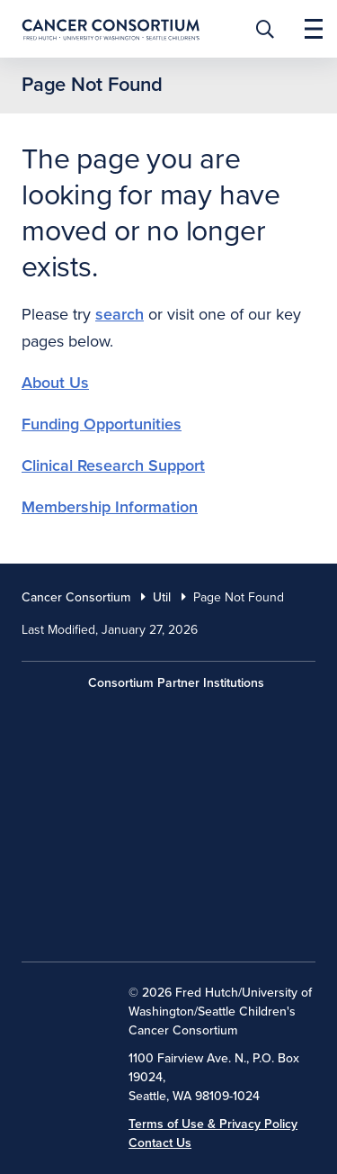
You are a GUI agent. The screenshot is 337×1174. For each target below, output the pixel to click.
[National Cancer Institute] (68, 1006)
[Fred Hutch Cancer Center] (168, 724)
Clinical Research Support (113, 465)
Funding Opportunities (102, 424)
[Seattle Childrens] (168, 910)
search (119, 314)
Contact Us (160, 1143)
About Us (55, 383)
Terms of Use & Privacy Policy (213, 1124)
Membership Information (110, 507)
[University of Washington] (168, 817)
